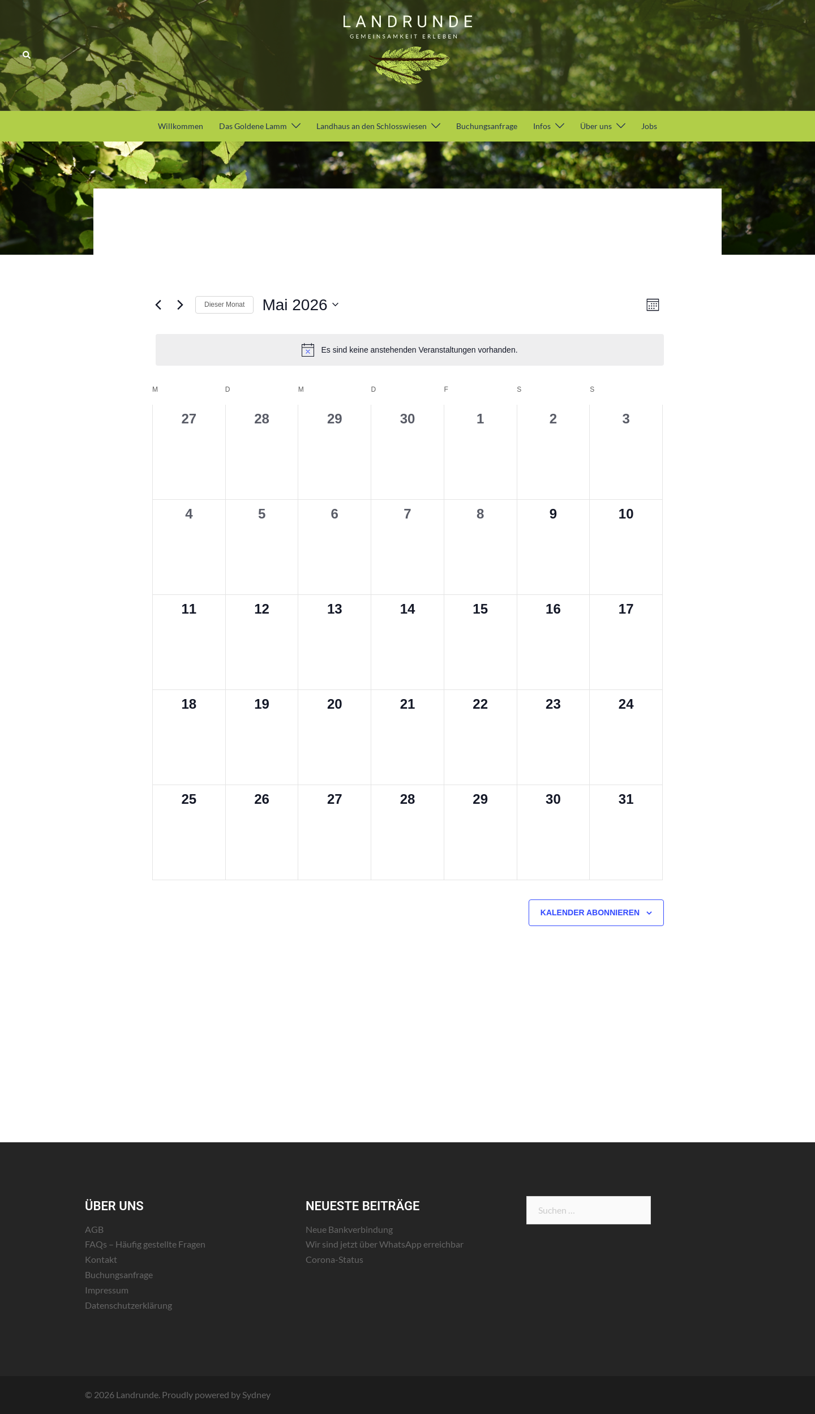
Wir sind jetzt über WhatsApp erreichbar (385, 1244)
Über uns (596, 126)
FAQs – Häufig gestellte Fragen (145, 1244)
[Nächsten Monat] (180, 304)
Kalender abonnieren (590, 912)
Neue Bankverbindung (349, 1229)
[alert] (410, 350)
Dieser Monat (224, 304)
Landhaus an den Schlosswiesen (371, 126)
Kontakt (101, 1259)
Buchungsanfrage (486, 126)
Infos (542, 126)
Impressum (106, 1289)
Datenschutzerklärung (128, 1305)
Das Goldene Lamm (253, 126)
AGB (94, 1229)
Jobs (649, 126)
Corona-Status (334, 1259)
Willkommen (180, 126)
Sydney (256, 1394)
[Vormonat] (158, 304)
